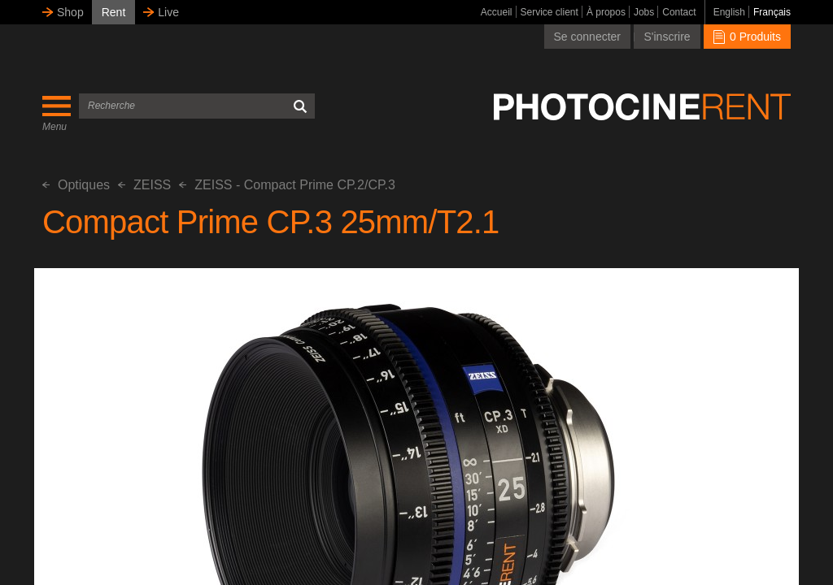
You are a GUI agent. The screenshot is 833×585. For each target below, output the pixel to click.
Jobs (644, 12)
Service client (549, 12)
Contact (679, 12)
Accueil (496, 12)
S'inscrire (666, 36)
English (729, 12)
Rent (114, 12)
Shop (70, 12)
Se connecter (587, 36)
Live (168, 12)
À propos (606, 12)
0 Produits (747, 36)
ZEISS (144, 185)
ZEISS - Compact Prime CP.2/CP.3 (287, 185)
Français (772, 12)
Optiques (76, 185)
